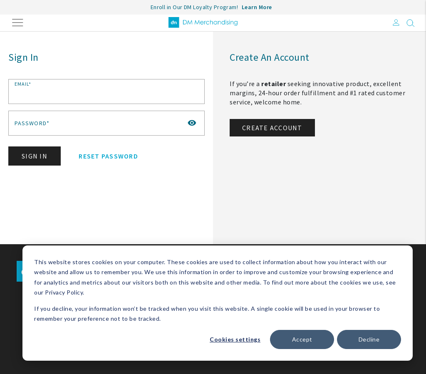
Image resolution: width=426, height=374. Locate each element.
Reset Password (108, 156)
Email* (23, 84)
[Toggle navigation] (17, 21)
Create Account (272, 128)
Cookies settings (235, 339)
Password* (32, 123)
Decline (369, 339)
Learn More (257, 7)
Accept (302, 339)
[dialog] (217, 303)
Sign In (34, 156)
